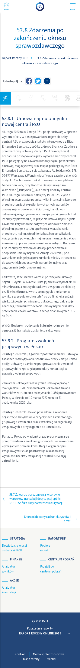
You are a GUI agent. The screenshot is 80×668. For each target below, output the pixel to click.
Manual (51, 659)
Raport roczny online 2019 (40, 633)
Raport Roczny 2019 (15, 58)
